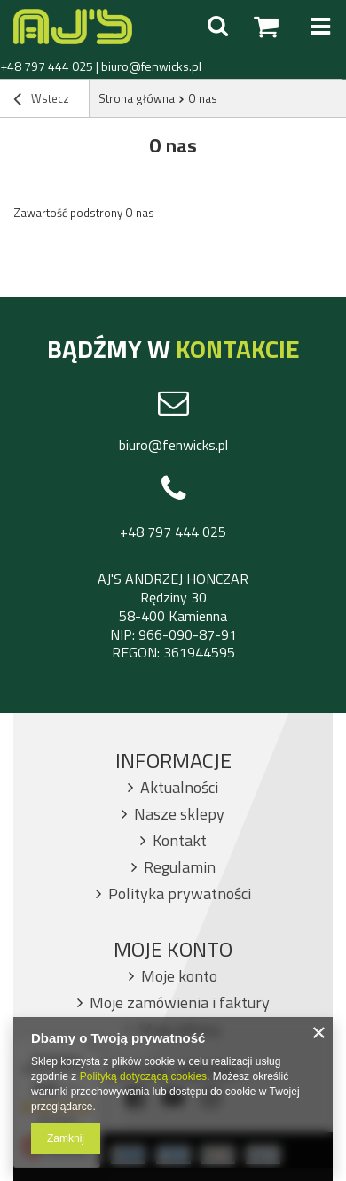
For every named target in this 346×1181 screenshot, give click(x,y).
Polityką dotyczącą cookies (143, 1076)
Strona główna (136, 98)
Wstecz (41, 100)
